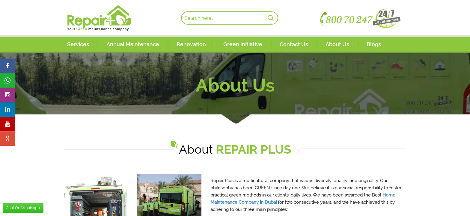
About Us (337, 44)
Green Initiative (242, 44)
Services (78, 44)
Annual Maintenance (132, 44)
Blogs (374, 44)
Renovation (191, 44)
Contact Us (294, 44)
